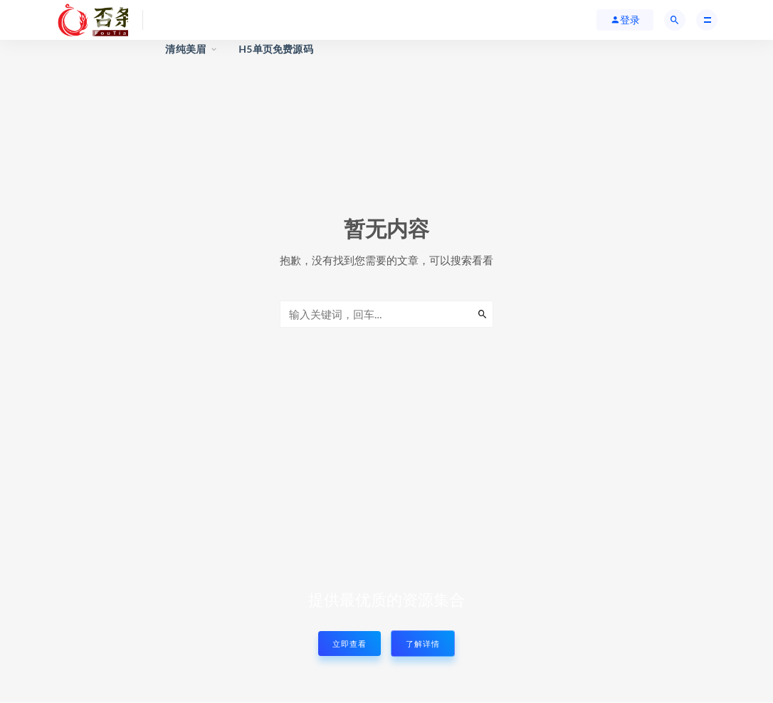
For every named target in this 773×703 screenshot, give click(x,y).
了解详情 (423, 643)
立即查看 (349, 643)
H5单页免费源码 (275, 49)
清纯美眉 (185, 49)
